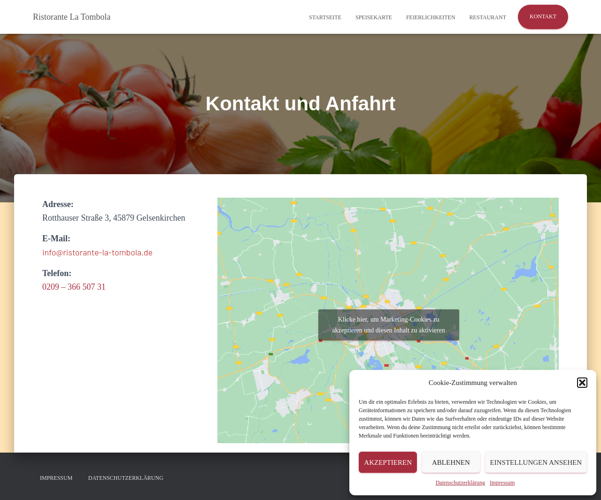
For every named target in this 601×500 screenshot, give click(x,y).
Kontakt (543, 16)
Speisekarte (373, 17)
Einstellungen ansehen (536, 462)
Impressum (502, 482)
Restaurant (488, 17)
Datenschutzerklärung (460, 482)
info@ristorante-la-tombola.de (97, 252)
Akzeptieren (388, 462)
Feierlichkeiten (430, 17)
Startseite (325, 17)
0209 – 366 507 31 (74, 287)
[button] (582, 382)
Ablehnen (451, 462)
